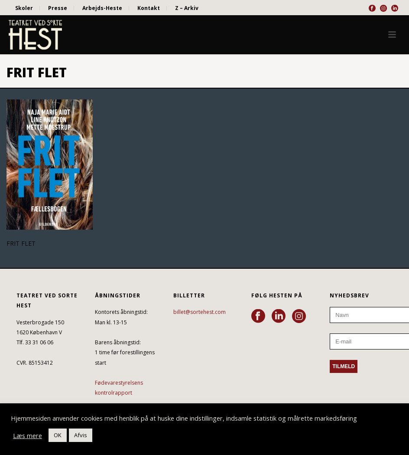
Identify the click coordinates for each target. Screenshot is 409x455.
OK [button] (58, 435)
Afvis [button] (80, 435)
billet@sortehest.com (199, 312)
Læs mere (27, 435)
